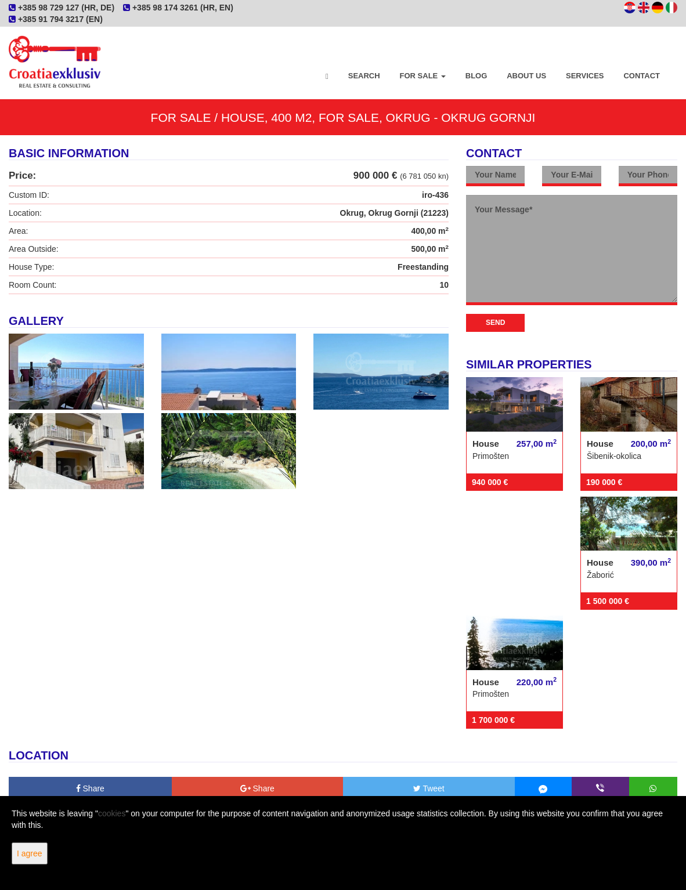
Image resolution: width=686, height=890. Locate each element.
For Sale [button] (423, 75)
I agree (29, 853)
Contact (641, 75)
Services (585, 75)
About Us (526, 75)
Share (90, 788)
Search (364, 75)
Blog (476, 75)
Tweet (429, 788)
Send (495, 323)
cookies (111, 813)
